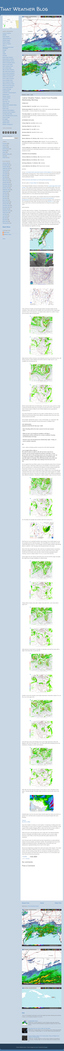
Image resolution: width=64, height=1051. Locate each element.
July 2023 (5, 214)
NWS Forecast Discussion (8, 85)
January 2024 (6, 203)
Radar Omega (6, 103)
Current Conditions (7, 33)
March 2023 (5, 221)
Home (42, 903)
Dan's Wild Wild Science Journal (10, 115)
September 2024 (6, 189)
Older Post (58, 903)
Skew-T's (5, 45)
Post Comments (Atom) (33, 906)
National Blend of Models (8, 59)
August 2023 (5, 212)
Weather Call (5, 106)
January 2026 (6, 163)
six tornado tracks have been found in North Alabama (38, 172)
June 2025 (5, 173)
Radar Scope (5, 108)
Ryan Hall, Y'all (6, 101)
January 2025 (6, 182)
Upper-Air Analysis (7, 43)
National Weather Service (8, 60)
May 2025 (5, 175)
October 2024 (6, 187)
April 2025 (5, 177)
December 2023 (6, 205)
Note (23, 1013)
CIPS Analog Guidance (8, 87)
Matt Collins (6, 232)
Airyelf (36, 1047)
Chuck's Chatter (6, 117)
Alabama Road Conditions (8, 110)
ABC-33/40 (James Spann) (9, 71)
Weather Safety (6, 154)
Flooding (4, 150)
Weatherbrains (6, 94)
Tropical (4, 147)
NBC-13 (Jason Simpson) (8, 69)
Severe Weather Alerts (8, 80)
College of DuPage (7, 89)
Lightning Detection (7, 38)
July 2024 (5, 193)
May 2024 (5, 196)
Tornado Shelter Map (7, 113)
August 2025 (5, 170)
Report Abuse (6, 227)
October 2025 (6, 166)
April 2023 (5, 219)
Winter (4, 152)
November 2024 (6, 186)
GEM (4, 52)
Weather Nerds (6, 122)
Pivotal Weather (6, 90)
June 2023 (5, 216)
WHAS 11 (50, 201)
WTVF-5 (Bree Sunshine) (8, 78)
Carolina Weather (6, 97)
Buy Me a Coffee (26, 821)
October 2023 (6, 209)
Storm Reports (6, 148)
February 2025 (6, 180)
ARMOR (4, 34)
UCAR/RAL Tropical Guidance (9, 92)
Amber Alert (5, 157)
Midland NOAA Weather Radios (10, 105)
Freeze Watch (33, 183)
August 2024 (5, 191)
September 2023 (6, 210)
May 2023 (5, 217)
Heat (4, 155)
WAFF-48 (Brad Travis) (8, 66)
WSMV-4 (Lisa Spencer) (8, 76)
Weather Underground (8, 124)
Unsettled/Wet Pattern (33, 1021)
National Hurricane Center (8, 83)
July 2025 (5, 172)
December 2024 (6, 184)
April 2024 (5, 198)
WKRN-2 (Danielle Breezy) (9, 75)
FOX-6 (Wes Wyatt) (7, 68)
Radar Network (6, 36)
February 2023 (6, 223)
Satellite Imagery (6, 40)
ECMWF (4, 50)
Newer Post (25, 903)
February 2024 (6, 202)
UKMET (4, 53)
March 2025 (5, 179)
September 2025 (6, 168)
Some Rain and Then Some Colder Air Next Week (39, 1028)
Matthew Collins (7, 234)
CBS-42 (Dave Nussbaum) (9, 73)
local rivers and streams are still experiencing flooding (38, 179)
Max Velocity (5, 99)
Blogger (45, 1047)
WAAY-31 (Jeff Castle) (8, 64)
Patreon (24, 820)
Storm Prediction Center (8, 82)
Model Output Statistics (8, 57)
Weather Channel (6, 96)
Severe (4, 145)
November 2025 (6, 164)
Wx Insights (5, 119)
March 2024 (5, 200)
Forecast (27, 858)
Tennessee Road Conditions (9, 112)
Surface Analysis (6, 42)
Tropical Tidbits (6, 120)
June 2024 (5, 194)
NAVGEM (5, 55)
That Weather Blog (24, 8)
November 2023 (6, 207)
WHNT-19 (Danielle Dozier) (9, 62)
